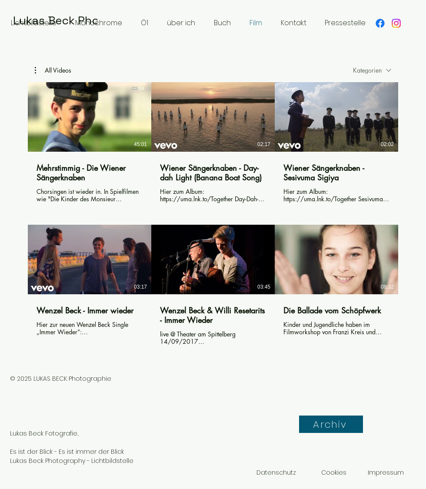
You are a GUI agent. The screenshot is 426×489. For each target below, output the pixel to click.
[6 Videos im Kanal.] (213, 213)
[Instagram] (396, 23)
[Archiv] (331, 424)
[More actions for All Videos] (53, 70)
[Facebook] (380, 23)
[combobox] (372, 70)
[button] (53, 70)
